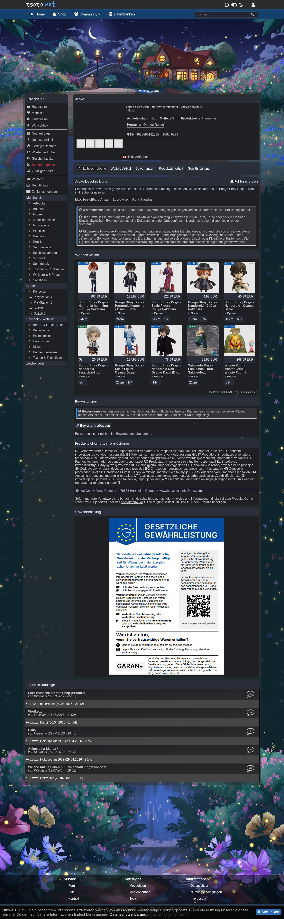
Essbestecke (39, 336)
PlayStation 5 (40, 303)
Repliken (36, 242)
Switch (35, 308)
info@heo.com (192, 491)
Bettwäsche (38, 331)
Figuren (36, 215)
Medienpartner (140, 892)
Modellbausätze (41, 220)
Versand (34, 180)
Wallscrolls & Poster (44, 275)
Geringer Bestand (41, 146)
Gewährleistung (199, 169)
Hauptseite (36, 107)
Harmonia (209, 118)
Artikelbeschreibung (92, 169)
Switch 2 (37, 314)
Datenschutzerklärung (128, 914)
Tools (133, 899)
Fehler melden (244, 181)
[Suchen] (252, 14)
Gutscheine (37, 120)
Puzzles (36, 237)
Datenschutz (199, 886)
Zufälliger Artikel (40, 172)
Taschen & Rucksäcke (46, 270)
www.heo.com (169, 491)
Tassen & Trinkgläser (45, 358)
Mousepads (38, 226)
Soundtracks (39, 264)
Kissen (35, 347)
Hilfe (72, 892)
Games (31, 286)
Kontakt (74, 899)
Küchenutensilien (42, 353)
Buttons (36, 209)
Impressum (198, 899)
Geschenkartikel (40, 159)
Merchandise (35, 198)
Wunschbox (37, 126)
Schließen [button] (268, 912)
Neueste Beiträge (40, 685)
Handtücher (38, 342)
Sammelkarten (40, 248)
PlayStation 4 (40, 297)
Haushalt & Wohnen (40, 319)
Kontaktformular (132, 502)
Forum (73, 886)
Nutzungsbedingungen (206, 892)
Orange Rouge (153, 125)
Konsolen (37, 292)
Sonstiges (37, 281)
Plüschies (37, 231)
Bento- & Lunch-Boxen (46, 325)
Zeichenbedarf (36, 363)
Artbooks (36, 204)
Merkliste (35, 113)
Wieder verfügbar (41, 153)
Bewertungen (145, 169)
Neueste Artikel (39, 140)
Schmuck (37, 259)
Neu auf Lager (39, 134)
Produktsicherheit (171, 169)
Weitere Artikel (121, 169)
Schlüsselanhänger (44, 253)
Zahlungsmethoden (42, 192)
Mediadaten (138, 886)
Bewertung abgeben (93, 426)
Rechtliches (38, 186)
